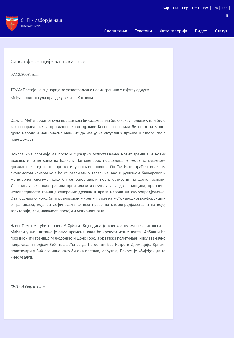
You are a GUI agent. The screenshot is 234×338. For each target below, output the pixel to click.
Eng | (187, 8)
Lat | (177, 8)
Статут (221, 31)
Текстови (143, 31)
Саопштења (115, 31)
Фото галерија (173, 31)
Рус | (207, 8)
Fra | (217, 8)
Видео (201, 31)
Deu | (197, 8)
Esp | (226, 8)
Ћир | (167, 8)
